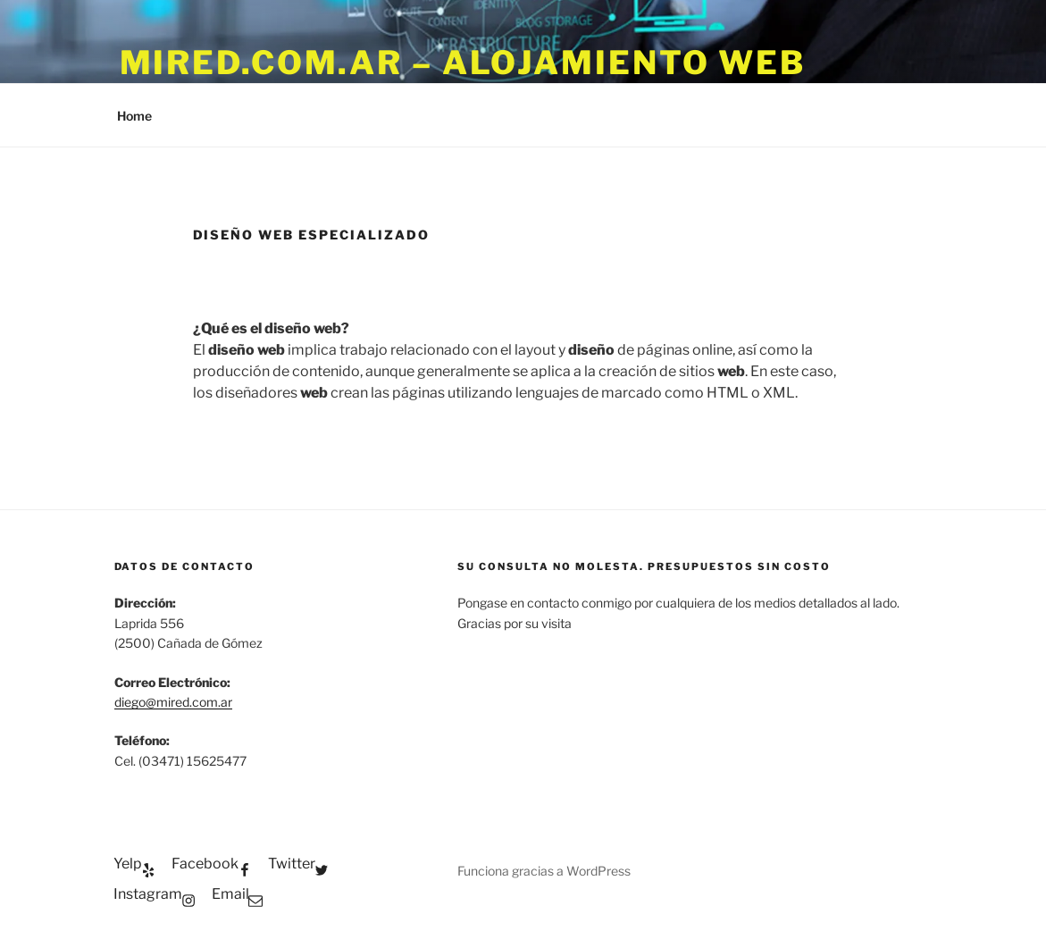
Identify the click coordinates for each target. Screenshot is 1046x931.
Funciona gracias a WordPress (544, 870)
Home (134, 115)
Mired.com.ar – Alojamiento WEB (463, 62)
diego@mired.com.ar (173, 701)
